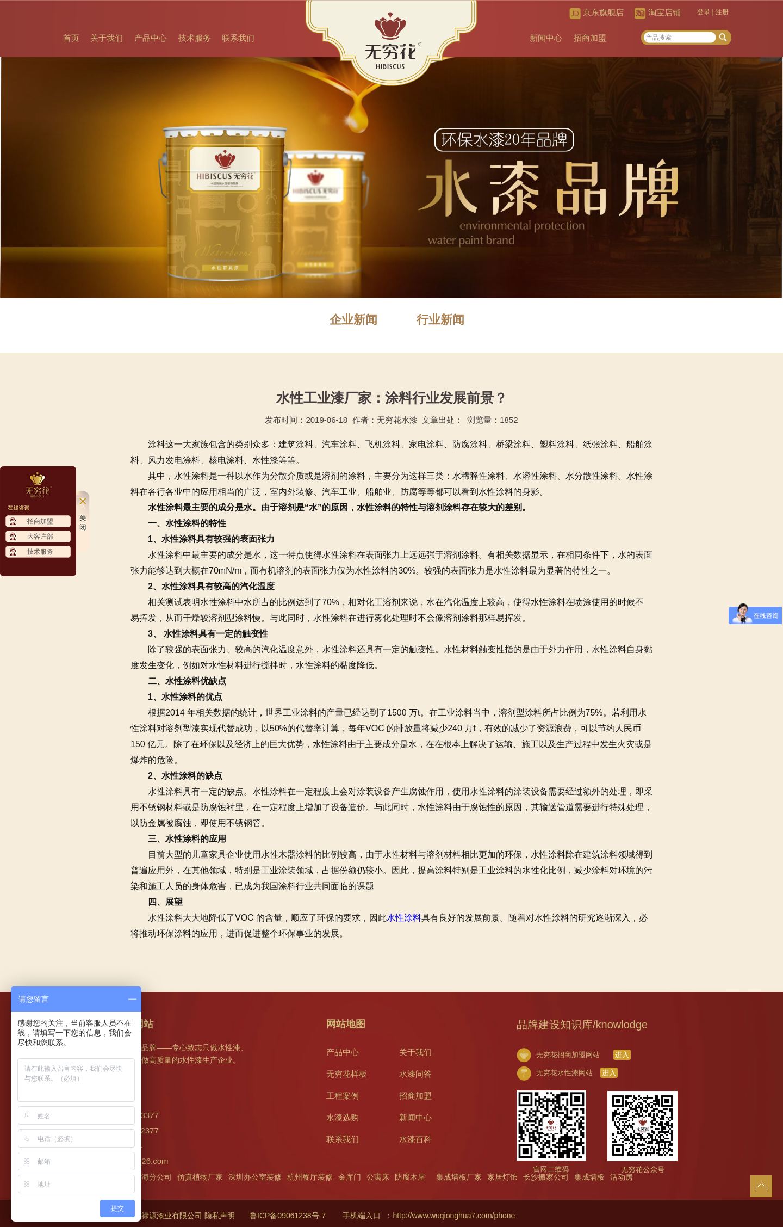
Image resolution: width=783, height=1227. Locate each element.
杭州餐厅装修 (310, 1177)
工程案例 (342, 1096)
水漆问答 (415, 1074)
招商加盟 (590, 37)
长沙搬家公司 (546, 1177)
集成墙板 (589, 1177)
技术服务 (196, 37)
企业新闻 (353, 319)
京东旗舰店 (603, 12)
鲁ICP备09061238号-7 (288, 1215)
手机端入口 (362, 1215)
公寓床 (377, 1177)
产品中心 (152, 37)
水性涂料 (404, 917)
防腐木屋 (410, 1177)
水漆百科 (415, 1139)
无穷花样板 (346, 1074)
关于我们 (107, 37)
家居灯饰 (502, 1177)
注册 (722, 12)
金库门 (349, 1177)
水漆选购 (342, 1117)
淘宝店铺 (664, 12)
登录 (703, 12)
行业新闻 (440, 319)
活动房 (621, 1177)
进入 (622, 1055)
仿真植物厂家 (200, 1177)
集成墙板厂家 (459, 1177)
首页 (72, 37)
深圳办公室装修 (255, 1177)
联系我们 (241, 37)
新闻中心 (545, 37)
